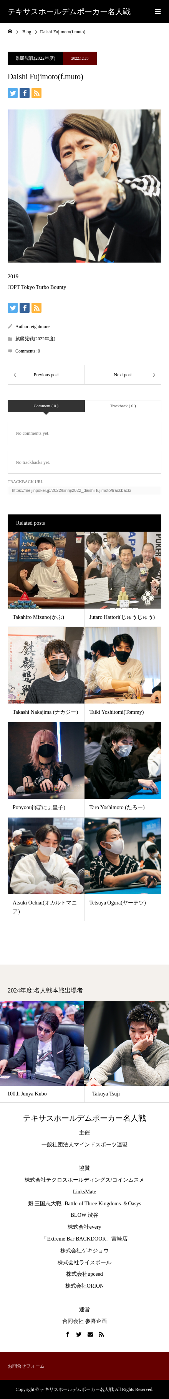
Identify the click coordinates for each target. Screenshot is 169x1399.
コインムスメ (128, 1180)
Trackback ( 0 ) (123, 405)
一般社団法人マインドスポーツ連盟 (84, 1145)
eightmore (40, 326)
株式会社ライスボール (84, 1262)
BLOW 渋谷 (84, 1215)
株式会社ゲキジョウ (84, 1251)
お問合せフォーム (26, 1366)
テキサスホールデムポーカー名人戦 (69, 11)
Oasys (134, 1203)
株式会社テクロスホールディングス (68, 1180)
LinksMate (84, 1192)
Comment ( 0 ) (46, 405)
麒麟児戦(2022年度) (35, 58)
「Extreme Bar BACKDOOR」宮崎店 (84, 1239)
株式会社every (84, 1227)
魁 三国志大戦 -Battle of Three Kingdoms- (75, 1203)
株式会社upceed (84, 1274)
